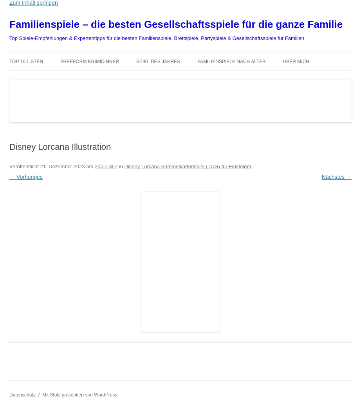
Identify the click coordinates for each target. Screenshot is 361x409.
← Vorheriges (26, 177)
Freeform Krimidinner (89, 61)
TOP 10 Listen (26, 61)
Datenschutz (22, 395)
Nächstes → (337, 177)
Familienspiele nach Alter (231, 61)
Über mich (296, 61)
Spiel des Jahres (158, 61)
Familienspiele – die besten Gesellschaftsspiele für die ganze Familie (176, 24)
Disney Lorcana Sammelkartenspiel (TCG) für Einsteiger (188, 166)
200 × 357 (106, 166)
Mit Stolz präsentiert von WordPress (79, 395)
